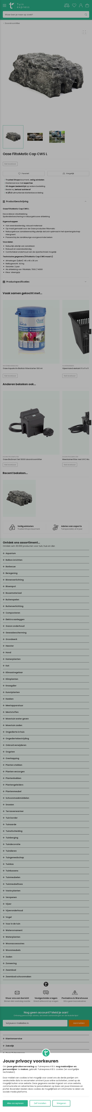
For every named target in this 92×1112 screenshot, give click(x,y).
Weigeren (61, 1103)
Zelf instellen (40, 1103)
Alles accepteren (15, 1103)
